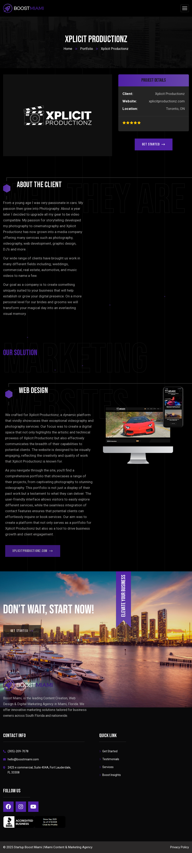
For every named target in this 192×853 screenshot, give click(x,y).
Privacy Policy (179, 847)
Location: (130, 109)
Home (68, 49)
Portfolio (86, 49)
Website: (129, 101)
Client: (127, 94)
